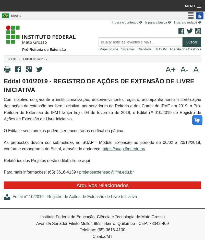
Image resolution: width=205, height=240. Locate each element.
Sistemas (128, 49)
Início (12, 59)
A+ (170, 69)
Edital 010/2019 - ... (36, 59)
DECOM (160, 49)
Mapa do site (109, 49)
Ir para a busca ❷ (158, 22)
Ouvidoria (145, 49)
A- (184, 69)
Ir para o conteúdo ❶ (127, 22)
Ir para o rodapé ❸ (187, 22)
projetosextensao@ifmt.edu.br (106, 172)
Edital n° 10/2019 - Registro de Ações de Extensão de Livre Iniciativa (70, 197)
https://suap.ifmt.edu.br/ (124, 149)
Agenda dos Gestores (185, 49)
